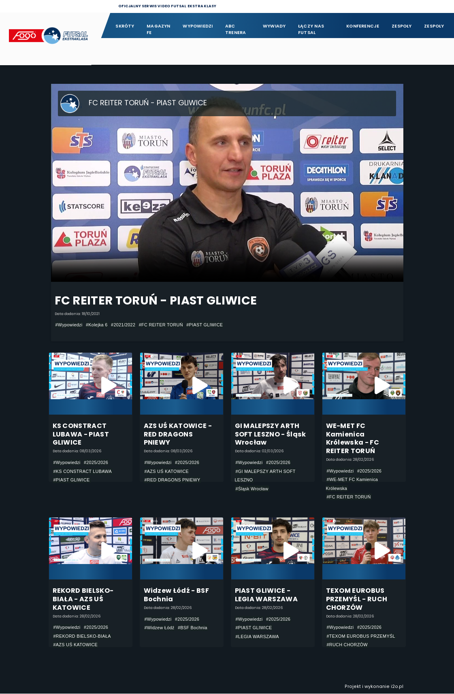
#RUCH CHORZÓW (347, 645)
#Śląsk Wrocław (252, 488)
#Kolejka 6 (97, 324)
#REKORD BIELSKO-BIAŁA (82, 636)
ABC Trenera (235, 29)
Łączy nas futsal (311, 29)
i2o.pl (397, 687)
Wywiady (274, 26)
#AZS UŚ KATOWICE (167, 471)
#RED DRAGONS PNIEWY (172, 480)
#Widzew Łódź (160, 628)
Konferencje (362, 26)
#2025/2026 (96, 462)
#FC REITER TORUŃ (161, 324)
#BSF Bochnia (192, 628)
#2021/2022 (123, 324)
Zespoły (402, 26)
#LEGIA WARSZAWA (257, 636)
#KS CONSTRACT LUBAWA (82, 471)
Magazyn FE (159, 29)
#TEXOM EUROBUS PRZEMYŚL (361, 636)
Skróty (124, 26)
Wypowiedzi (198, 26)
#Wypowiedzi (69, 324)
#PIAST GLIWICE (204, 324)
